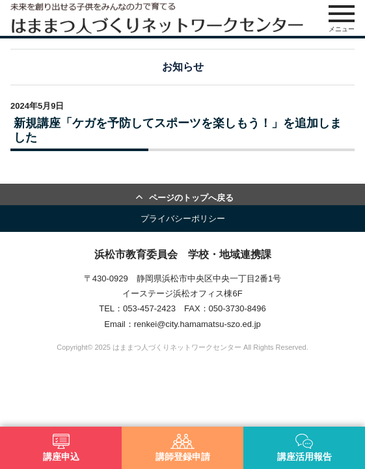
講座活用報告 (304, 448)
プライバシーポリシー (183, 218)
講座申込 (61, 448)
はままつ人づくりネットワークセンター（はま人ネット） (156, 18)
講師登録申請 (182, 448)
